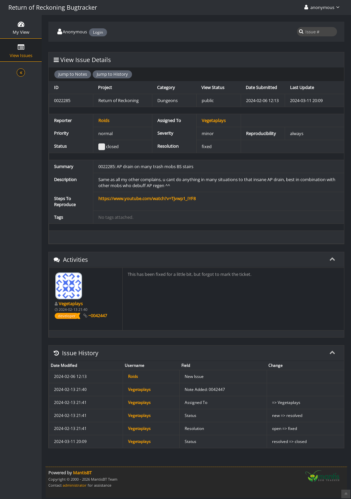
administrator (75, 485)
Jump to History (112, 74)
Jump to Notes (72, 74)
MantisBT (82, 473)
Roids (103, 120)
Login (98, 32)
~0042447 (97, 316)
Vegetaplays (214, 120)
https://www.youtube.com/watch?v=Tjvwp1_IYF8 (147, 198)
